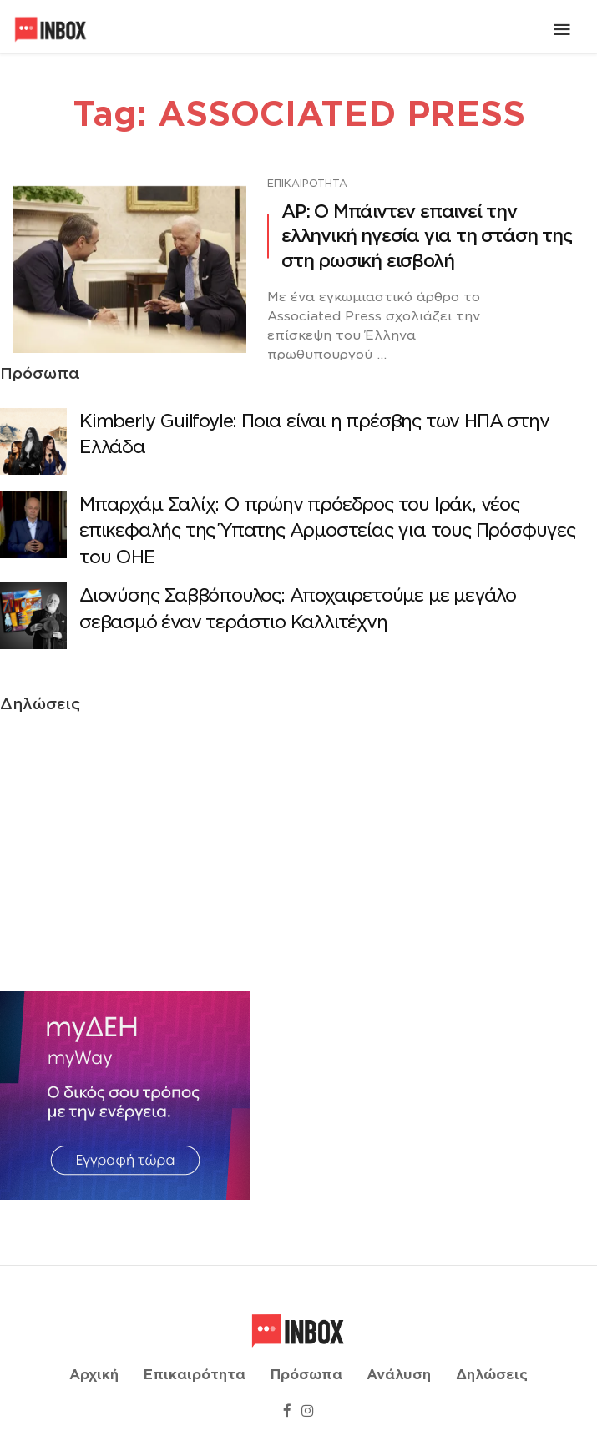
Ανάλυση (399, 1375)
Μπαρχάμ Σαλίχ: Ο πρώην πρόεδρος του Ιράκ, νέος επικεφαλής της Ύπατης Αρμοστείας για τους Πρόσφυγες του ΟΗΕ (327, 530)
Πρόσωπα (306, 1375)
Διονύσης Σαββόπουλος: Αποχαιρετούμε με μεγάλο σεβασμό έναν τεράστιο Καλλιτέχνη (297, 608)
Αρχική (94, 1375)
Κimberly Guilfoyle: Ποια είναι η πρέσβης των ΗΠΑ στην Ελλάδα (314, 434)
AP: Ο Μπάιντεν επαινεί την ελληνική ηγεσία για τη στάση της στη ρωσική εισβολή (426, 236)
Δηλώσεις (492, 1375)
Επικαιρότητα (307, 183)
